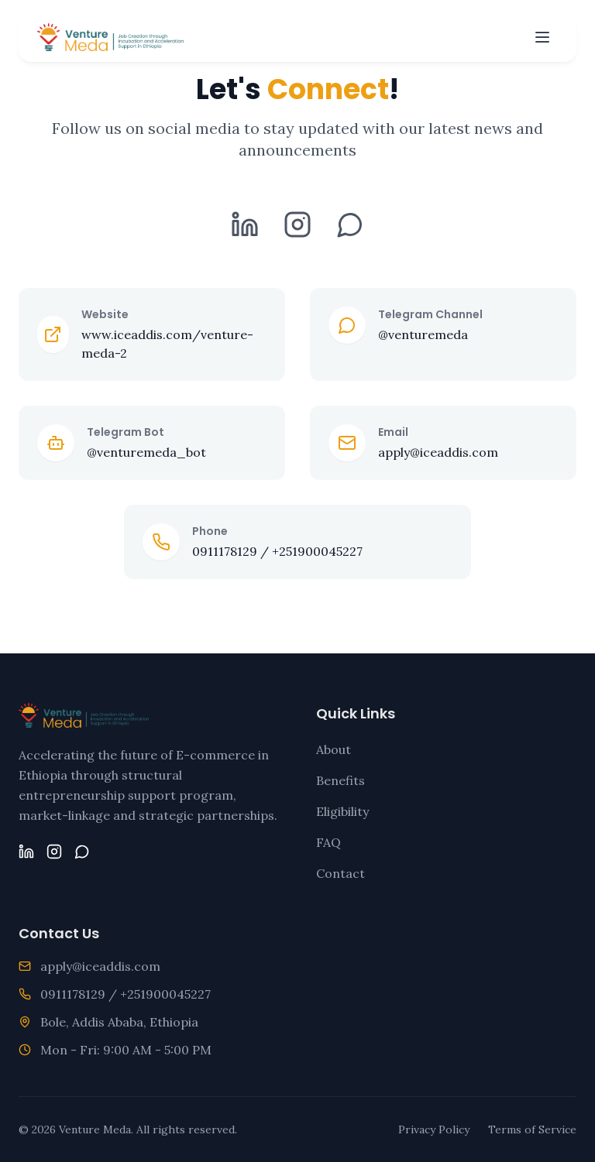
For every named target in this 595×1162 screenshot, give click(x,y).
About (333, 749)
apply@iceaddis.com (100, 966)
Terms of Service (532, 1129)
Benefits (340, 780)
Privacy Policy (433, 1129)
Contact (340, 873)
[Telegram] (350, 230)
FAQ (328, 842)
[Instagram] (297, 230)
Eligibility (342, 811)
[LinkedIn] (245, 230)
